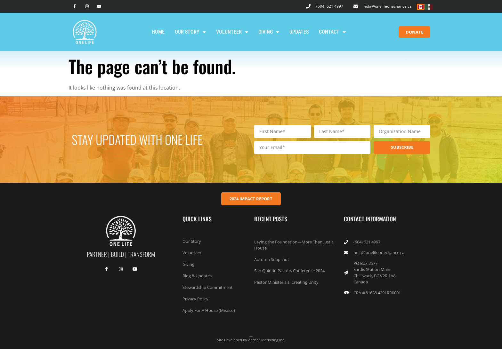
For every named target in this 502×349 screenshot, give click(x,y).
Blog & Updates (197, 276)
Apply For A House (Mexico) (208, 310)
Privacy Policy (195, 299)
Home (158, 32)
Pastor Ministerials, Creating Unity (286, 282)
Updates (299, 32)
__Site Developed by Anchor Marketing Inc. (251, 337)
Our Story (190, 32)
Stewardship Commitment (207, 287)
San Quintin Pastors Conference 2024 (289, 271)
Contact (332, 32)
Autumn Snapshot (271, 259)
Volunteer (232, 32)
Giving (268, 32)
